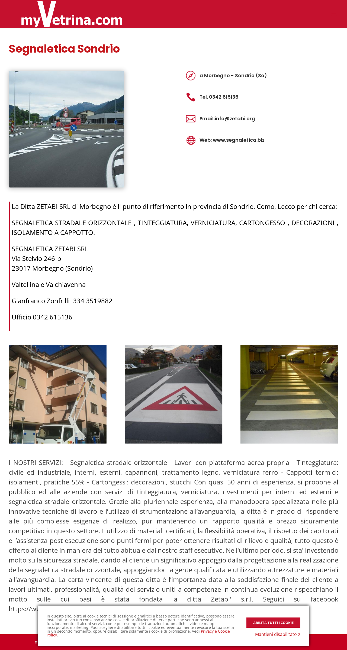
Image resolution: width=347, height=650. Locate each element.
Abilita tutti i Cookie (273, 622)
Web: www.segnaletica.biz (232, 140)
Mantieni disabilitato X (277, 634)
